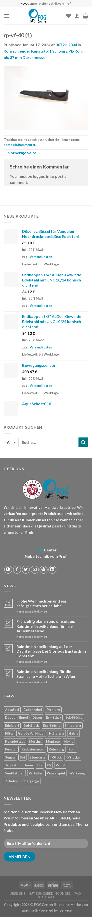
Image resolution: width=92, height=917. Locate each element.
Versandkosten (41, 257)
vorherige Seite (20, 152)
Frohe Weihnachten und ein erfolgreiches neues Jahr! (41, 603)
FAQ (77, 893)
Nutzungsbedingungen (49, 893)
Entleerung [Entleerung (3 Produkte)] (73, 725)
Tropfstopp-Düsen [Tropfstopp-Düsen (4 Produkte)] (19, 765)
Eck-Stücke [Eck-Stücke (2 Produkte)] (74, 717)
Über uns (17, 893)
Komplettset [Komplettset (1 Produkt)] (15, 741)
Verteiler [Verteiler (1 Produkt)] (35, 773)
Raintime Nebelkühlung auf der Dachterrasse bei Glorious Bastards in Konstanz (51, 651)
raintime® (29, 910)
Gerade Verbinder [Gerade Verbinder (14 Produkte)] (31, 733)
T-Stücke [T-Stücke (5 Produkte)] (73, 757)
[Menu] (7, 16)
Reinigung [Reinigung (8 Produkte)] (56, 749)
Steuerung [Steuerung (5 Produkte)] (37, 757)
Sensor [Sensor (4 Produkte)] (10, 757)
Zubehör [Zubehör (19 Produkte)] (11, 781)
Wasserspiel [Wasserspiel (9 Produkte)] (56, 773)
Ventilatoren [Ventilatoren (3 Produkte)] (14, 773)
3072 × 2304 (66, 44)
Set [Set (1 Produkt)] (22, 757)
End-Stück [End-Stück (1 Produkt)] (31, 725)
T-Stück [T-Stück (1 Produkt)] (56, 757)
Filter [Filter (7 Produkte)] (9, 733)
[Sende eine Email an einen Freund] (35, 570)
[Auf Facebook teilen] (17, 570)
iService (65, 910)
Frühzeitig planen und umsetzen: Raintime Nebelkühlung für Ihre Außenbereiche (45, 626)
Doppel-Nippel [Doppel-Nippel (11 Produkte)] (16, 717)
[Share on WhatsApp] (8, 570)
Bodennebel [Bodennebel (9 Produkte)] (33, 710)
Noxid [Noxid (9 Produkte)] (68, 741)
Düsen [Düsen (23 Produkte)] (37, 717)
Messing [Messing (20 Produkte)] (35, 741)
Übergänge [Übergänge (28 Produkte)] (30, 781)
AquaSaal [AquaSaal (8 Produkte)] (12, 710)
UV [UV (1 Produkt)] (49, 765)
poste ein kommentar (19, 145)
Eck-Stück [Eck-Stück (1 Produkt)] (53, 717)
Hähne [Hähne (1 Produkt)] (73, 733)
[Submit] (83, 442)
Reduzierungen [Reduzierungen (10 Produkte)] (33, 749)
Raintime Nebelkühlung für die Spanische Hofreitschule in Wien (45, 673)
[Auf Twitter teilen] (26, 570)
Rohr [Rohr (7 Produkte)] (72, 749)
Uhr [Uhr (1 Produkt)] (39, 765)
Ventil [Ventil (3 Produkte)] (60, 765)
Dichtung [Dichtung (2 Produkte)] (53, 710)
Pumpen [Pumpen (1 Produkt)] (11, 749)
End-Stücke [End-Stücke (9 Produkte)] (51, 725)
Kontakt (46, 897)
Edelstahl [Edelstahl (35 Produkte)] (12, 725)
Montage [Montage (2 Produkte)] (53, 741)
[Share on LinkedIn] (52, 570)
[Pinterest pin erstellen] (43, 570)
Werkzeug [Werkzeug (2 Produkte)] (77, 773)
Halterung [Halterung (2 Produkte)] (56, 733)
